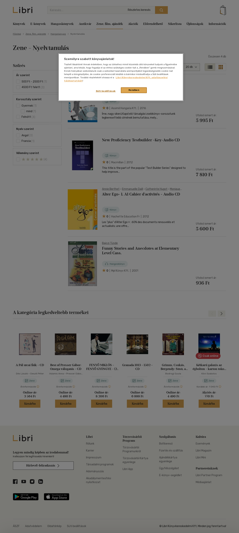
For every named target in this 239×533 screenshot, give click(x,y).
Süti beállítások (106, 91)
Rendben (134, 90)
